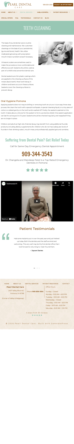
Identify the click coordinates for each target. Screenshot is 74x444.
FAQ (16, 18)
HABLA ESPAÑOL (44, 12)
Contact (66, 284)
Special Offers (7, 18)
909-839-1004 (47, 5)
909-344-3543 (37, 154)
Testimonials (26, 18)
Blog (47, 18)
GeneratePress (59, 323)
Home (3, 12)
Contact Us (37, 18)
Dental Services (27, 12)
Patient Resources (61, 12)
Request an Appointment (63, 4)
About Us (12, 12)
